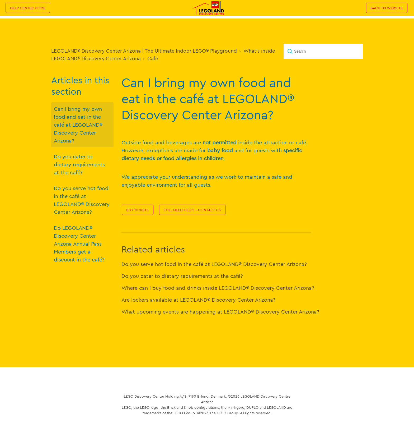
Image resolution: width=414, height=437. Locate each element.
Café (152, 58)
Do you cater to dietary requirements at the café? (79, 164)
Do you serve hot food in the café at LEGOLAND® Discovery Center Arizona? (82, 200)
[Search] (323, 51)
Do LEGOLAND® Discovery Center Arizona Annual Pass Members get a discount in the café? (79, 243)
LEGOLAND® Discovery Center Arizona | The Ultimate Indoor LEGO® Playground (144, 51)
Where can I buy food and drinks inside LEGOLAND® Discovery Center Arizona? (217, 287)
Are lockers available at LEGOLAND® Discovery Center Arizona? (198, 299)
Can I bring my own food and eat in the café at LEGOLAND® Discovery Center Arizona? (78, 124)
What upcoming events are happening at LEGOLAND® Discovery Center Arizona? (220, 311)
